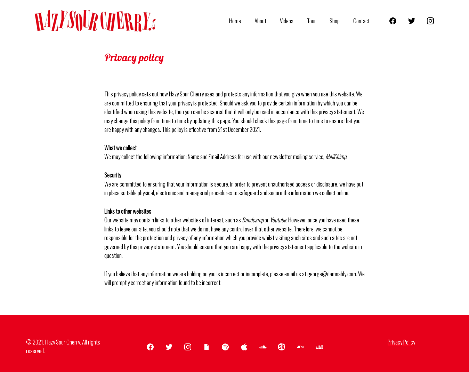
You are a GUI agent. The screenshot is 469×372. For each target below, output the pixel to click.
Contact (362, 20)
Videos (293, 20)
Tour (316, 20)
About (268, 20)
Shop (337, 20)
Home (245, 20)
